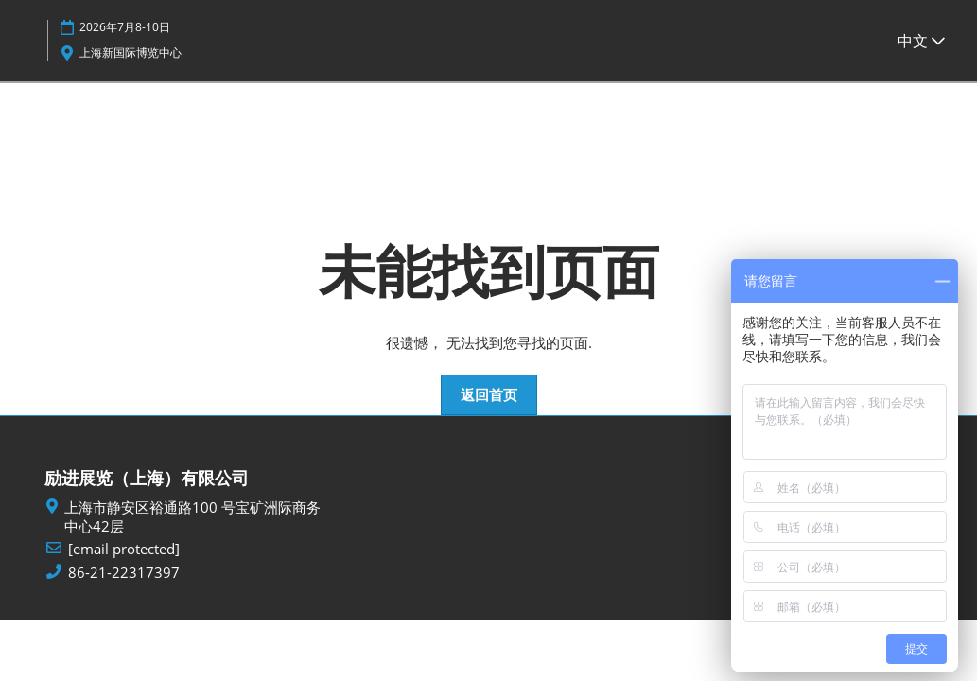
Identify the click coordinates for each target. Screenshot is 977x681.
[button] (489, 395)
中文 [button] (921, 40)
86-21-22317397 (124, 573)
